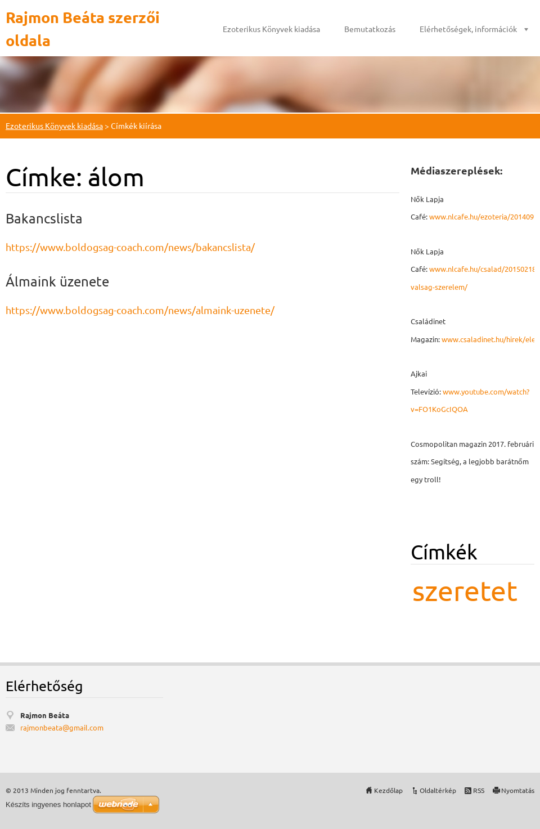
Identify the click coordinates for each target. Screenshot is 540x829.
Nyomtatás (517, 790)
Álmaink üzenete (57, 281)
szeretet (465, 590)
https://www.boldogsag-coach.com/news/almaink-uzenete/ (140, 310)
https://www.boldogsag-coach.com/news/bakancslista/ (130, 247)
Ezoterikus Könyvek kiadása (271, 29)
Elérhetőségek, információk (468, 29)
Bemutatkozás (369, 29)
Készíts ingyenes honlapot (48, 804)
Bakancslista (44, 218)
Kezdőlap (388, 790)
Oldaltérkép (438, 790)
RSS (478, 790)
